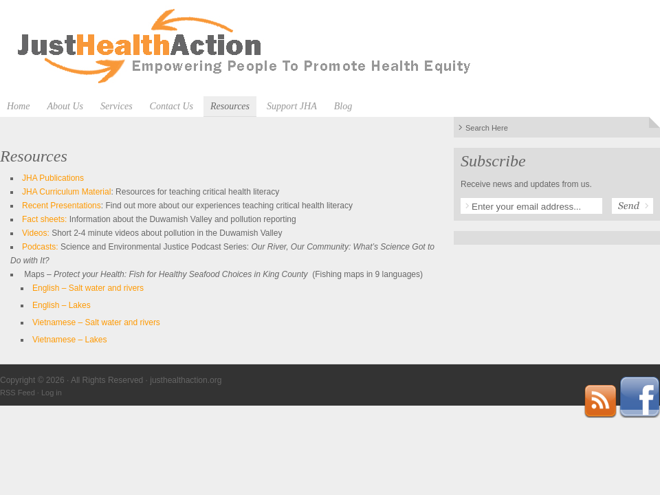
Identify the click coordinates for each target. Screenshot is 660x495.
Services (116, 106)
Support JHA (292, 106)
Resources (230, 106)
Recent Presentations (61, 205)
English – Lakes (61, 305)
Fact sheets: (44, 219)
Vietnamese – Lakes (69, 339)
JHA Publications (53, 178)
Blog (343, 106)
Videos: (36, 233)
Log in (51, 392)
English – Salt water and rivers (88, 288)
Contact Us (171, 106)
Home (18, 106)
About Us (65, 106)
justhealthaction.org (330, 48)
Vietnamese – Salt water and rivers (96, 322)
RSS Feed (17, 392)
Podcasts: (40, 247)
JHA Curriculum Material (66, 192)
